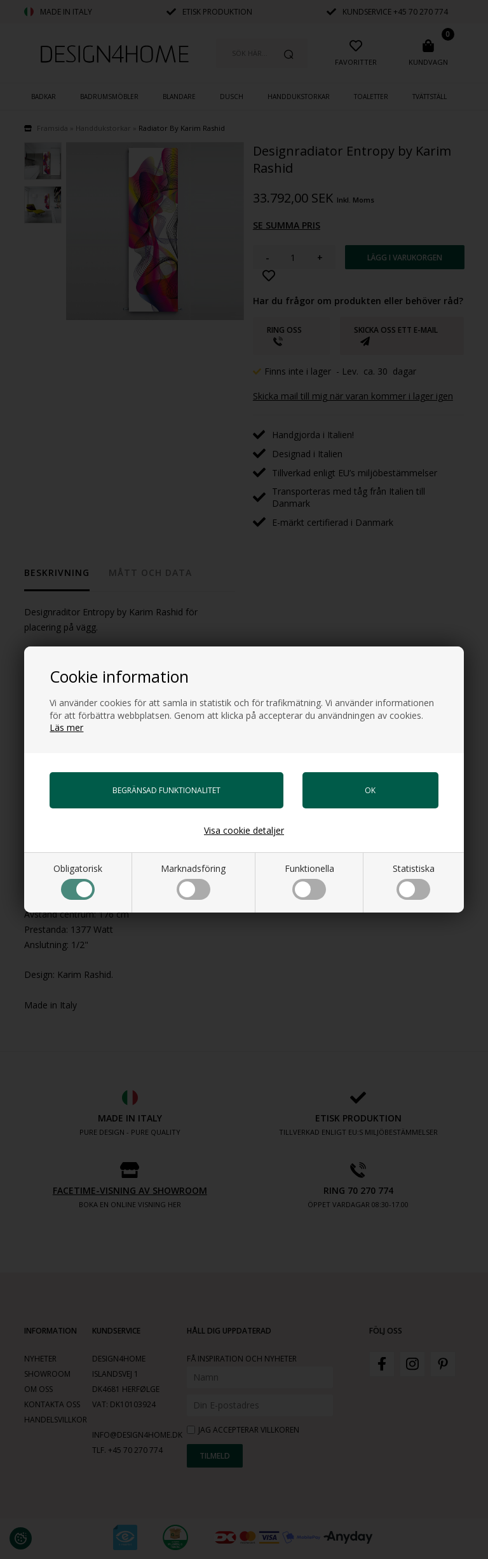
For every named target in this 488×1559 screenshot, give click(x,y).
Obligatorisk (77, 881)
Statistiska (414, 881)
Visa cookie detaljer (244, 830)
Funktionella (309, 881)
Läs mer (66, 727)
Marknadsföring (193, 881)
